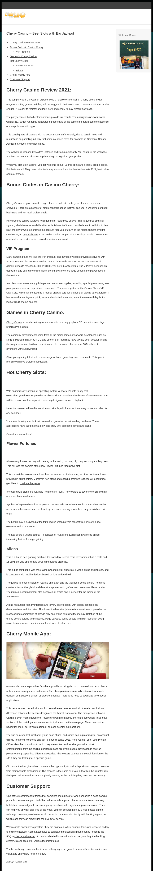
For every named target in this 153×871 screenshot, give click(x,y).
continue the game (30, 483)
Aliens (19, 70)
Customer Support (20, 79)
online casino (72, 99)
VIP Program (23, 51)
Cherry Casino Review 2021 (25, 42)
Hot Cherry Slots (19, 60)
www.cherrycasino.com (19, 395)
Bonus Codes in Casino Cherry (26, 47)
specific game (43, 758)
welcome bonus (96, 208)
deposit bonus (30, 234)
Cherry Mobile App (20, 74)
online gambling (64, 614)
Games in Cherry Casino (23, 56)
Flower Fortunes (25, 65)
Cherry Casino (14, 322)
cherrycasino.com (87, 117)
